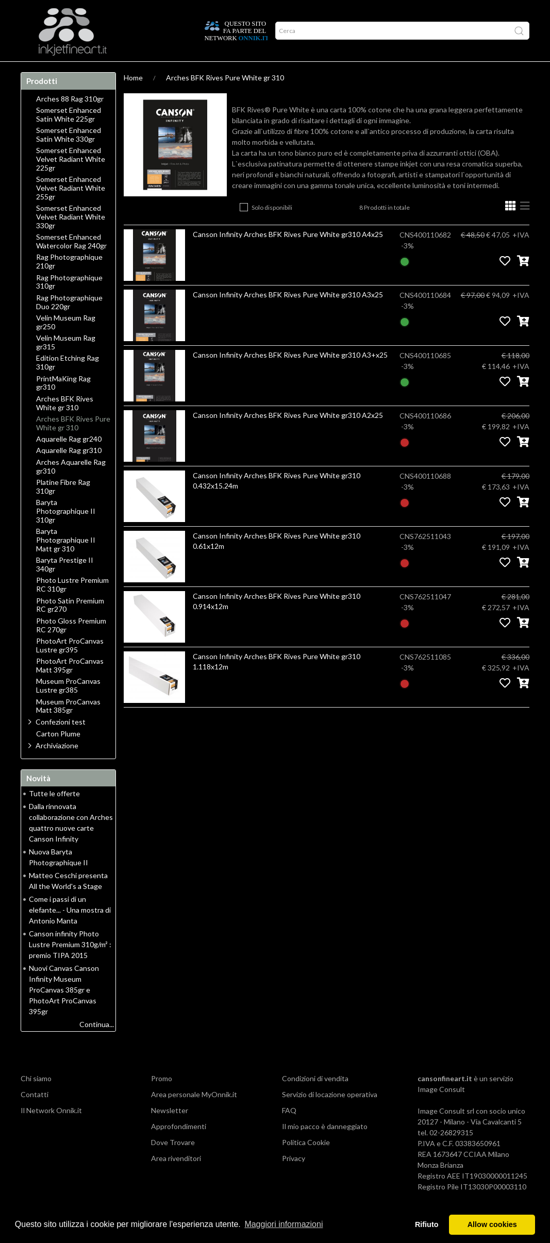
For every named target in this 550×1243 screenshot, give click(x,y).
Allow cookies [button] (492, 1224)
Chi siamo (36, 1098)
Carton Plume (58, 754)
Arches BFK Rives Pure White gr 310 (225, 97)
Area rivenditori (176, 1178)
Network (208, 71)
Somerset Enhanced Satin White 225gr (68, 134)
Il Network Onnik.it (51, 1130)
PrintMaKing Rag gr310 (63, 403)
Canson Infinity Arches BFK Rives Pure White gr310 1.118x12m (276, 681)
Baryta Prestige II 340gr (64, 584)
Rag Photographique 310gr (69, 302)
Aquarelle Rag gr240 (69, 459)
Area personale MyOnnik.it (194, 1114)
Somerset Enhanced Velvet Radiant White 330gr (70, 237)
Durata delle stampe (150, 71)
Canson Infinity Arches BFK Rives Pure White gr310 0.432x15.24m (276, 500)
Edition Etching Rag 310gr (67, 382)
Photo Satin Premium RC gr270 (70, 625)
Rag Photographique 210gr (69, 281)
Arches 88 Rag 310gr (70, 119)
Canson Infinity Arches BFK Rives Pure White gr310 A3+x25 (290, 375)
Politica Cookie (306, 1162)
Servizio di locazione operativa (329, 1114)
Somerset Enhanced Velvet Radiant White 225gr (70, 179)
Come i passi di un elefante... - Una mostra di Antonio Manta (70, 930)
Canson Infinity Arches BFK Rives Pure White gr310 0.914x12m (276, 621)
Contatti (34, 1114)
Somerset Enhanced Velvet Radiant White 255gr (70, 208)
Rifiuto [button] (427, 1224)
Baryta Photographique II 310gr (65, 531)
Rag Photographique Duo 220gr (69, 322)
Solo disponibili (272, 227)
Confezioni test (61, 741)
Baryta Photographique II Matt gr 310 (65, 560)
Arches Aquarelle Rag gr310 (71, 486)
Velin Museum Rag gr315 (65, 362)
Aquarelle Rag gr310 (69, 470)
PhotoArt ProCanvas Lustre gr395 (70, 665)
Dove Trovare (173, 1162)
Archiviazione (57, 765)
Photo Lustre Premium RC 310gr (72, 604)
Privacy (293, 1178)
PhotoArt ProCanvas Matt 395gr (70, 685)
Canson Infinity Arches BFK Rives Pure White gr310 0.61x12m (276, 560)
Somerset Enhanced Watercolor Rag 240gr (71, 261)
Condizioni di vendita (315, 1098)
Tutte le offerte (54, 813)
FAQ (289, 1130)
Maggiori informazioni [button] (283, 1224)
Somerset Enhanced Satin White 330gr (68, 154)
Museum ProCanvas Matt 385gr (68, 726)
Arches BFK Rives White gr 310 (64, 423)
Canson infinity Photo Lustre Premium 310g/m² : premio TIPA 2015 (70, 964)
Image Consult (441, 1109)
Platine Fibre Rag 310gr (63, 506)
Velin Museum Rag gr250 (65, 342)
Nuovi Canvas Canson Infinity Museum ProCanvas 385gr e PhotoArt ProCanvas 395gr (64, 1010)
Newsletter (169, 1130)
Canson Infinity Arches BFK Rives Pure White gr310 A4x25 (288, 254)
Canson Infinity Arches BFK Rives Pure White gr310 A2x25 (288, 435)
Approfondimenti (80, 71)
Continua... (96, 1044)
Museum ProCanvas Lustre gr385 (68, 705)
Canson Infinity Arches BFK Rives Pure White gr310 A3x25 (288, 314)
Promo (243, 71)
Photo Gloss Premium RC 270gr (71, 645)
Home (34, 71)
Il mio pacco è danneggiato (325, 1146)
